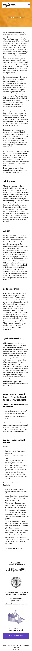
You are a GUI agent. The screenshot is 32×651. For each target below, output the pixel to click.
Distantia (16, 647)
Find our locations (16, 636)
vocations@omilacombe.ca (16, 571)
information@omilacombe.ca (16, 604)
